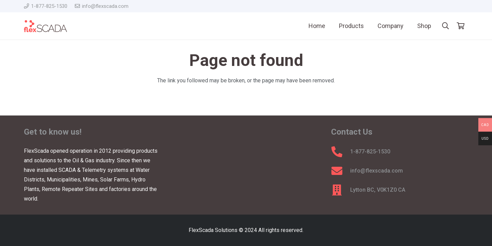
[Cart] (460, 26)
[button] (445, 26)
